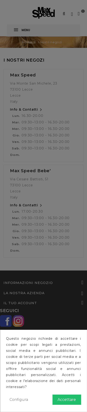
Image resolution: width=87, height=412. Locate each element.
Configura (19, 399)
